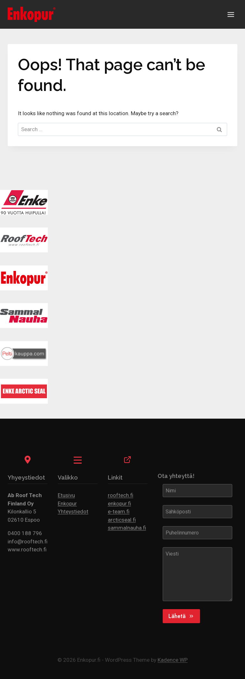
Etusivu (66, 495)
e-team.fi (119, 511)
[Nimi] (197, 490)
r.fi (128, 503)
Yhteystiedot (73, 511)
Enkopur (67, 503)
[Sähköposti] (197, 511)
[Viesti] (197, 574)
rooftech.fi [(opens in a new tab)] (120, 495)
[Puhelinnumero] (197, 532)
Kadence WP (173, 660)
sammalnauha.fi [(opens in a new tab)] (127, 528)
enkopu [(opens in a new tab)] (116, 503)
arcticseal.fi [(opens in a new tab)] (122, 520)
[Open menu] (230, 14)
